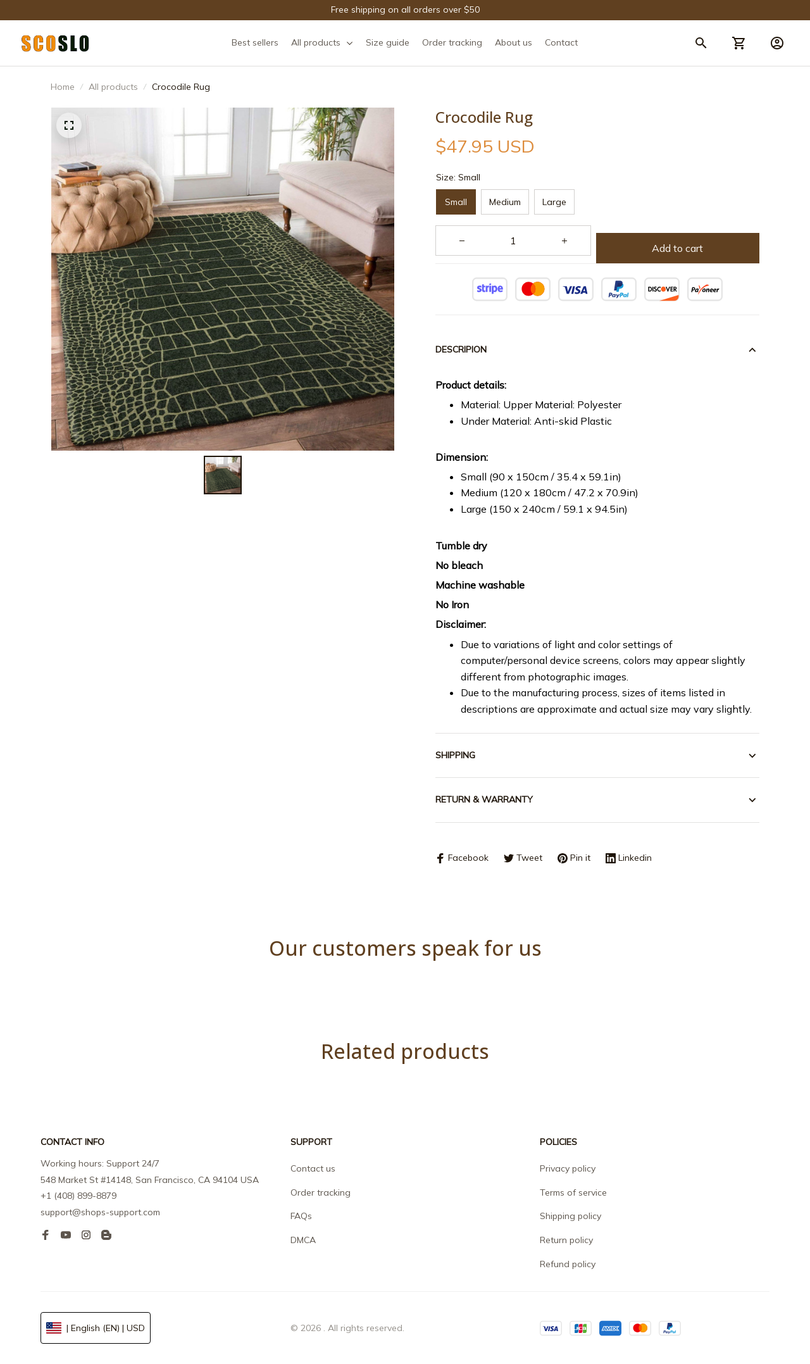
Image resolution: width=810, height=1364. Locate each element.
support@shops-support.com (100, 1212)
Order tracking (320, 1192)
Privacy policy (567, 1168)
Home (63, 86)
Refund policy (567, 1264)
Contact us (312, 1168)
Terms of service (573, 1192)
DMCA (303, 1240)
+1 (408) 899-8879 (78, 1195)
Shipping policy (570, 1216)
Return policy (566, 1240)
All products (113, 86)
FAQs (301, 1216)
